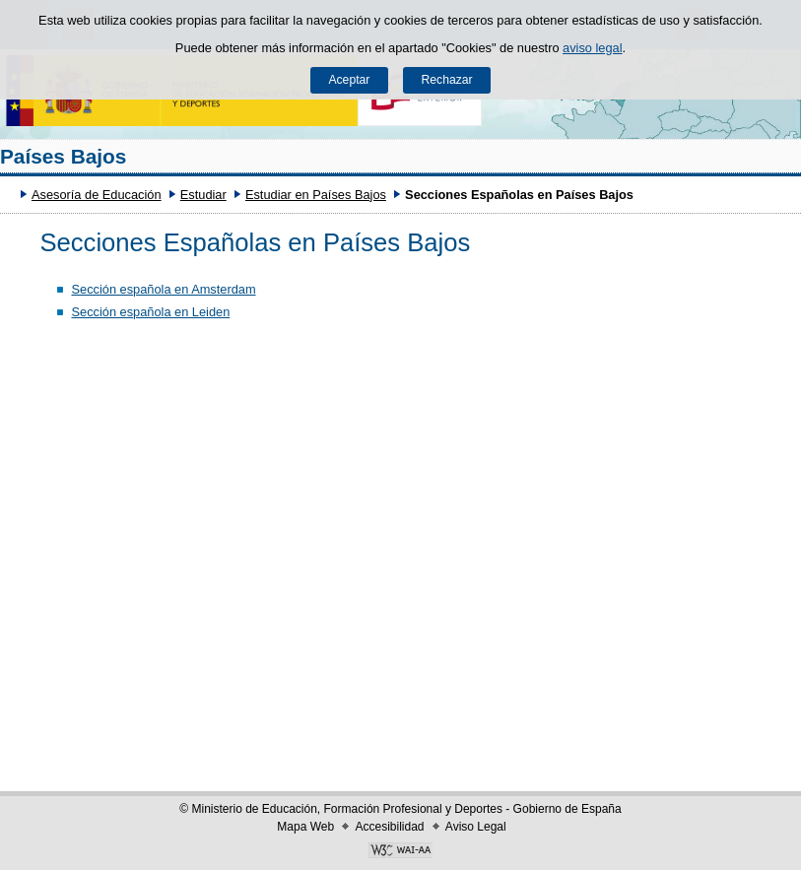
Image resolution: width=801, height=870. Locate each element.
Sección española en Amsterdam (163, 289)
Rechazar (447, 80)
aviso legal (592, 47)
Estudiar (203, 194)
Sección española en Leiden (150, 311)
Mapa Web (305, 827)
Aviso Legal (475, 827)
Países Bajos (63, 156)
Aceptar (348, 80)
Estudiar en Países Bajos (315, 194)
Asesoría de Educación (97, 194)
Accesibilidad (389, 827)
